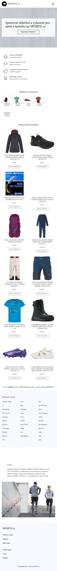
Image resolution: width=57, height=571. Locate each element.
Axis (41, 402)
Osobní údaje (7, 550)
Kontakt (5, 558)
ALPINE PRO (44, 405)
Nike (22, 405)
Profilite (4, 432)
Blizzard (4, 424)
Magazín (5, 539)
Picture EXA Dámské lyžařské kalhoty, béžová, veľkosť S (14, 284)
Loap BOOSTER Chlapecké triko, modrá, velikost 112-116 (14, 326)
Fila (3, 440)
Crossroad (5, 428)
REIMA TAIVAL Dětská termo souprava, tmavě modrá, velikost (42, 242)
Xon (22, 432)
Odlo (41, 436)
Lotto (41, 432)
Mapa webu (6, 543)
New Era (42, 428)
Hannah (42, 421)
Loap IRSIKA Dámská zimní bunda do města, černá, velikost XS (14, 157)
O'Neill (23, 421)
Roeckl (4, 421)
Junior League (44, 413)
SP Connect (6, 413)
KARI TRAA (24, 424)
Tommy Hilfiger (7, 402)
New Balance (25, 436)
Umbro (42, 417)
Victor (41, 409)
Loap (22, 413)
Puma (23, 417)
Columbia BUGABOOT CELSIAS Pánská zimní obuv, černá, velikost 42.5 (42, 326)
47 (3, 405)
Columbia (24, 409)
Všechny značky (8, 535)
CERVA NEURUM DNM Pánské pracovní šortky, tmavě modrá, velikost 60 (42, 284)
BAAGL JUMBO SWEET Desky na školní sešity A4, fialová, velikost (42, 199)
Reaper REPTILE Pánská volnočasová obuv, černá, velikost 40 (42, 157)
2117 (22, 402)
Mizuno (4, 436)
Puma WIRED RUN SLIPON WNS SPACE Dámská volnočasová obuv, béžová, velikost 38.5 (42, 369)
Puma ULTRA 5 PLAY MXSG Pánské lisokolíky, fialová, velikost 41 (14, 369)
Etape (23, 428)
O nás (5, 554)
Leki (41, 440)
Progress (5, 417)
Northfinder (5, 409)
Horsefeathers (44, 424)
